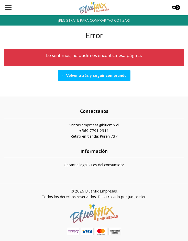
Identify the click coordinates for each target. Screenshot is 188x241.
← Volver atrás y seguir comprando (94, 75)
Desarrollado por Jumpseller (122, 196)
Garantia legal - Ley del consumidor (94, 164)
